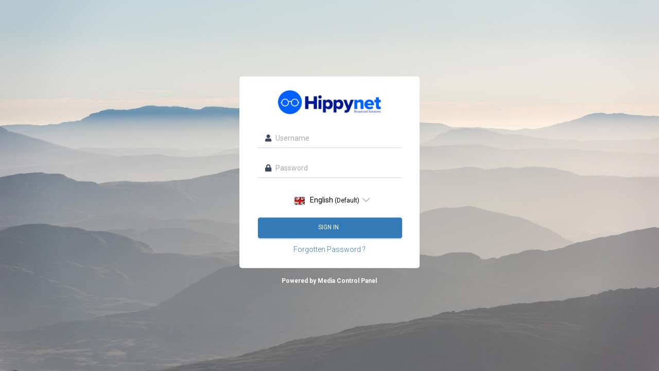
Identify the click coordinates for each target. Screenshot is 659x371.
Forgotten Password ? (329, 250)
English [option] (326, 200)
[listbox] (329, 200)
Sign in (329, 227)
